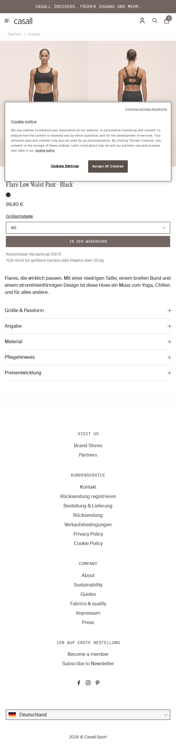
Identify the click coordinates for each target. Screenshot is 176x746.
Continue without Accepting (146, 109)
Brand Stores (88, 445)
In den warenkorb (88, 241)
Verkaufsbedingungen (88, 525)
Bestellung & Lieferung (88, 506)
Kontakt (88, 487)
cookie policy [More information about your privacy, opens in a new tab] (45, 150)
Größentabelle (19, 216)
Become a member (88, 654)
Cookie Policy (88, 543)
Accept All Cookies (107, 166)
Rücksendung (88, 515)
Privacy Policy (88, 534)
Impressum (88, 613)
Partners (88, 455)
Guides (88, 594)
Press (88, 622)
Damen (14, 34)
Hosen (34, 34)
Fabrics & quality (88, 604)
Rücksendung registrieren (88, 496)
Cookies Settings (65, 166)
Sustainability (88, 585)
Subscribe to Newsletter (88, 663)
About (88, 575)
